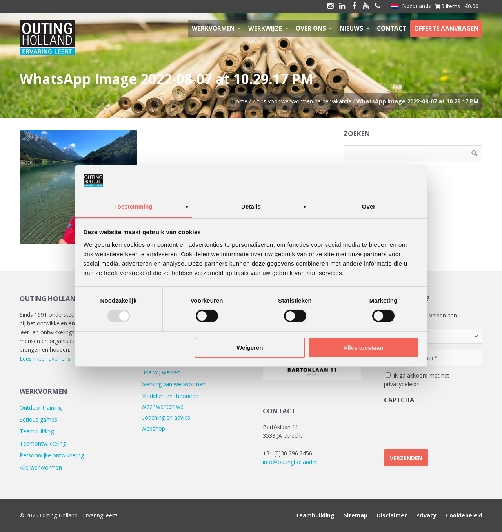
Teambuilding (37, 431)
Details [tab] (251, 206)
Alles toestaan (364, 347)
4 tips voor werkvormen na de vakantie (302, 101)
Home (239, 101)
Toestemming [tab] (133, 206)
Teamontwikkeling (43, 443)
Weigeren (249, 347)
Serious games (38, 419)
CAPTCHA (399, 400)
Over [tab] (369, 206)
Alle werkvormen (41, 467)
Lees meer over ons (45, 358)
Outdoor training (41, 407)
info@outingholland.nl (290, 462)
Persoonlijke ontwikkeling (52, 455)
